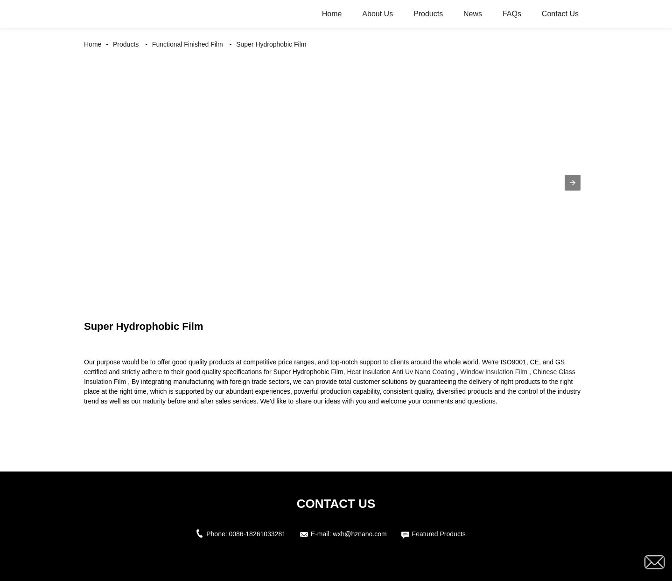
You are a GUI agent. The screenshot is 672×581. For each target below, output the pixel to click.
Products (428, 14)
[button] (573, 183)
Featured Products (439, 534)
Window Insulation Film (493, 372)
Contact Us (560, 14)
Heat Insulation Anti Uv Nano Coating (401, 372)
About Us (377, 14)
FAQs (512, 14)
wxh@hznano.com (359, 534)
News (472, 14)
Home (332, 14)
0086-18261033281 (257, 534)
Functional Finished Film (187, 44)
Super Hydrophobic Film (271, 44)
